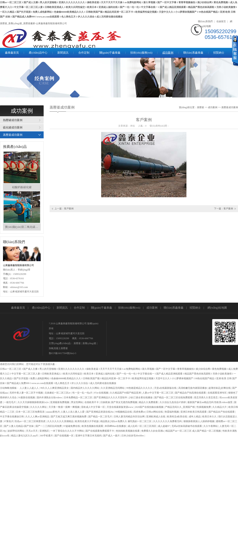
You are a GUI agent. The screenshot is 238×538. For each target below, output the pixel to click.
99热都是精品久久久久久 (139, 388)
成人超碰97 (164, 426)
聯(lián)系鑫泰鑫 (193, 52)
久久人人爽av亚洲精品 (37, 416)
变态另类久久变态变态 (206, 397)
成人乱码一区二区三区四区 (142, 426)
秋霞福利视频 (172, 411)
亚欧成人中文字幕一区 (93, 407)
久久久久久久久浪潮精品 (60, 421)
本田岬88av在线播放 (116, 426)
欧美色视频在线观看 (93, 426)
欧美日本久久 (209, 416)
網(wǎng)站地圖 (217, 307)
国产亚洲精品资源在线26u (100, 411)
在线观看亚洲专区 (217, 392)
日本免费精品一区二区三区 (78, 397)
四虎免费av (139, 411)
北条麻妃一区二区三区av (58, 392)
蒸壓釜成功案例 (12, 134)
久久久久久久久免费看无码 (167, 421)
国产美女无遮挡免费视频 (124, 402)
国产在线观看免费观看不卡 (100, 430)
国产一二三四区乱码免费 (49, 426)
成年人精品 (195, 416)
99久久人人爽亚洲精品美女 (54, 388)
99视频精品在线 (123, 411)
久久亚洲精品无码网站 (113, 388)
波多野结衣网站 (16, 430)
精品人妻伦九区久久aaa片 (25, 435)
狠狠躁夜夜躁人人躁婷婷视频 (199, 421)
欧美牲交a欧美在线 (177, 416)
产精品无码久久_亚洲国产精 (180, 407)
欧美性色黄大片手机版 (87, 421)
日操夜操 (105, 402)
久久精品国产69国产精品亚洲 (125, 392)
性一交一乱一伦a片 (82, 392)
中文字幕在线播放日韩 (12, 416)
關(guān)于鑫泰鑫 (110, 52)
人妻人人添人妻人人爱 (73, 411)
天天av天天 (32, 430)
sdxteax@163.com (19, 287)
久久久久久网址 (38, 407)
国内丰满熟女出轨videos (49, 397)
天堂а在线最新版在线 (165, 388)
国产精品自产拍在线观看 (221, 411)
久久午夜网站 (210, 426)
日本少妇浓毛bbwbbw (132, 435)
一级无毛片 (10, 402)
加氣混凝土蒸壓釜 (58, 348)
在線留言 (221, 21)
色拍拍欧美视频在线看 (128, 430)
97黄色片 (8, 421)
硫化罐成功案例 (12, 127)
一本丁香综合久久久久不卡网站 (67, 430)
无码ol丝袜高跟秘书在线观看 (187, 426)
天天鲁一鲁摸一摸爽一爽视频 (64, 407)
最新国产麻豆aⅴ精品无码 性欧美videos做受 (210, 402)
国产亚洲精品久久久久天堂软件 (111, 397)
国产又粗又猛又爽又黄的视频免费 (69, 416)
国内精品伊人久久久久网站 (85, 388)
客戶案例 (69, 208)
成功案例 (167, 52)
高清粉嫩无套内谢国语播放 (192, 388)
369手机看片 (47, 435)
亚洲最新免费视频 (60, 402)
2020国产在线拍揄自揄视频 (149, 407)
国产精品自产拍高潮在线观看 (190, 392)
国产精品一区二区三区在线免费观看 (173, 397)
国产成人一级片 (111, 435)
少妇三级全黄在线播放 (141, 397)
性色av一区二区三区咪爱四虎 (30, 421)
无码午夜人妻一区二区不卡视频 (26, 392)
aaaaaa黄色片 (53, 411)
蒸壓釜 (200, 107)
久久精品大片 (219, 407)
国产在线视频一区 (64, 435)
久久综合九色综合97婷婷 (173, 402)
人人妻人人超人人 (29, 388)
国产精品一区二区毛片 (100, 416)
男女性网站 (77, 402)
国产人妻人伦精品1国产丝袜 (19, 426)
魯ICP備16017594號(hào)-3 (62, 353)
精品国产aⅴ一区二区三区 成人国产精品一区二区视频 (193, 430)
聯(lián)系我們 (205, 21)
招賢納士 (218, 52)
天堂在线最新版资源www (120, 407)
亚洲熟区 (44, 430)
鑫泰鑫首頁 (12, 52)
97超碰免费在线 (72, 426)
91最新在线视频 (27, 397)
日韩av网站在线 (154, 411)
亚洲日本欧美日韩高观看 (193, 411)
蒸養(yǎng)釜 (89, 343)
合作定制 (83, 52)
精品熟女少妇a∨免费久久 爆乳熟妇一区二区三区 (126, 421)
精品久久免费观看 (148, 402)
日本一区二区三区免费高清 (30, 411)
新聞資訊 (62, 52)
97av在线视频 (101, 392)
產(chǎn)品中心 (38, 52)
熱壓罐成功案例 (12, 120)
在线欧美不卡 (91, 402)
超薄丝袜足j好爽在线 (219, 388)
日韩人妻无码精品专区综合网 (129, 416)
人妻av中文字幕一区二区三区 (158, 392)
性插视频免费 (204, 407)
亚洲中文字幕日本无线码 (88, 435)
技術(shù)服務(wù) (141, 52)
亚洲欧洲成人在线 (156, 416)
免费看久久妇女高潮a (152, 430)
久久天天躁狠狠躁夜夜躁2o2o (33, 402)
